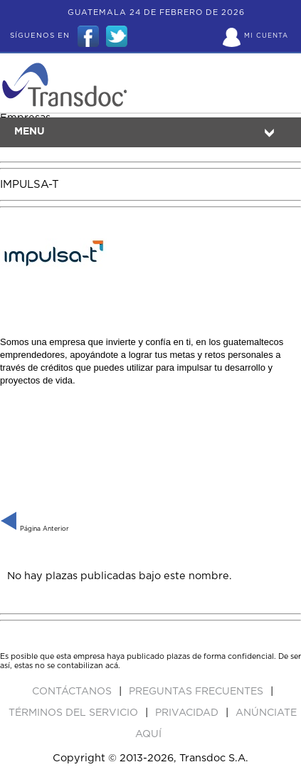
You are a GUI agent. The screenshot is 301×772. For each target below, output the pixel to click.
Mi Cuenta (266, 36)
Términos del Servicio (75, 713)
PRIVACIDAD (188, 713)
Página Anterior (34, 529)
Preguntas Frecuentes (197, 692)
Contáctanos (73, 692)
